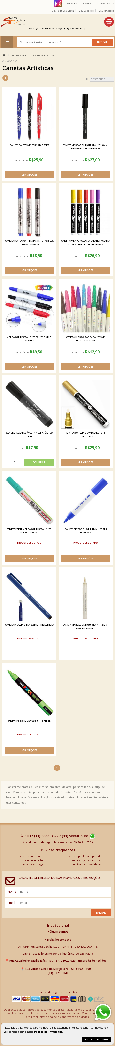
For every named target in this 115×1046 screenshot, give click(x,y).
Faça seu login (65, 10)
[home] (13, 22)
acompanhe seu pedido (86, 856)
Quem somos (58, 931)
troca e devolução (31, 860)
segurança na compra (86, 860)
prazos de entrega (31, 864)
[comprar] (29, 462)
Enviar (101, 913)
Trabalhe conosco (58, 940)
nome (12, 892)
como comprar (31, 856)
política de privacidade (86, 864)
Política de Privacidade (48, 1031)
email (11, 903)
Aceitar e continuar (96, 1039)
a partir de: (22, 160)
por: (23, 448)
